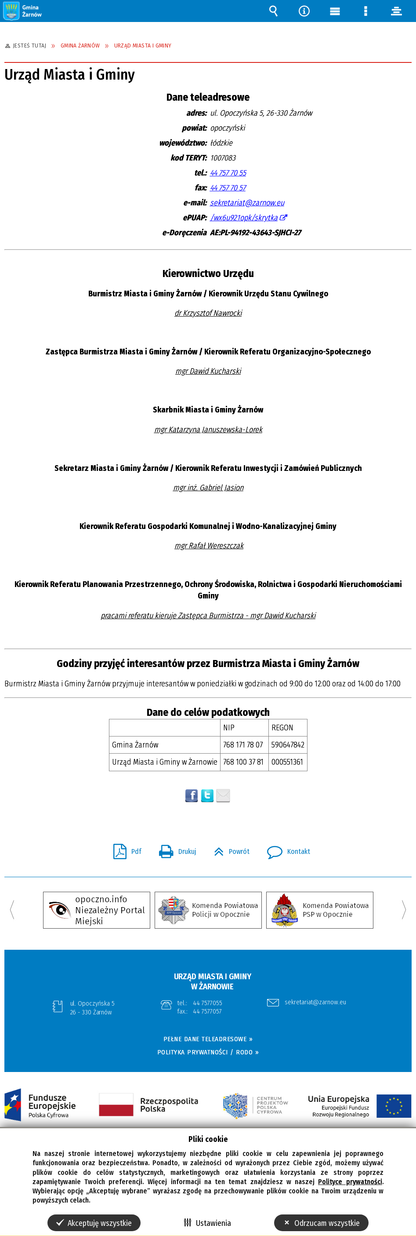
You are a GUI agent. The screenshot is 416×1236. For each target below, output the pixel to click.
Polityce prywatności (350, 1182)
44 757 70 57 (228, 188)
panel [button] (396, 11)
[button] (23, 11)
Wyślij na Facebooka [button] (191, 796)
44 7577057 (207, 1011)
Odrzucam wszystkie (327, 1223)
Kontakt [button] (285, 849)
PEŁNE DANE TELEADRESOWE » (208, 1039)
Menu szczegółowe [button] (365, 11)
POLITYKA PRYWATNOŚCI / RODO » (208, 1052)
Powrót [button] (228, 849)
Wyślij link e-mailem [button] (223, 796)
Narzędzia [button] (304, 11)
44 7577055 (208, 1003)
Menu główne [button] (334, 11)
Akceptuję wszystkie (100, 1223)
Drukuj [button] (174, 849)
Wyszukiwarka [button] (273, 11)
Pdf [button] (123, 849)
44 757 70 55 (228, 173)
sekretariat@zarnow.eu (247, 203)
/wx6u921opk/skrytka (244, 217)
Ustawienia (213, 1223)
